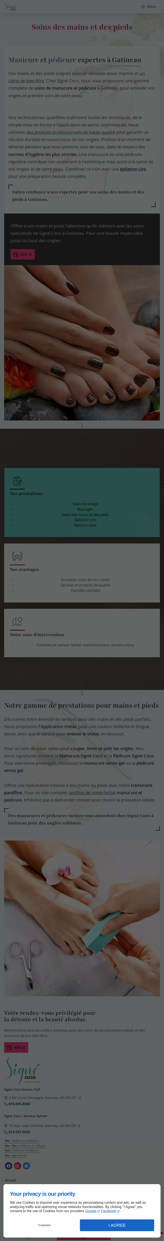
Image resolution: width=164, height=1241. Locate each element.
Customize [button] (44, 1225)
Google (91, 1211)
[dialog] (82, 1211)
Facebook (108, 1211)
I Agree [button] (117, 1225)
